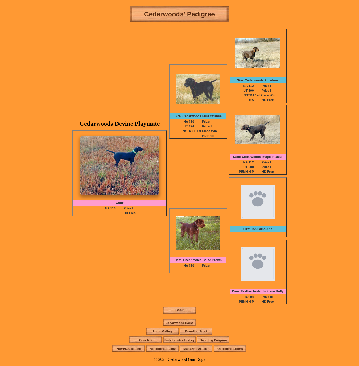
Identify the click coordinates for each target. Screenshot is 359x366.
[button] (119, 165)
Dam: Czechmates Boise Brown (198, 260)
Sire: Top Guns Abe (257, 229)
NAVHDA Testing (129, 349)
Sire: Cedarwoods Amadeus (258, 80)
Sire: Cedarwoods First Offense (198, 116)
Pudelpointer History (179, 340)
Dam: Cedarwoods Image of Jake (257, 157)
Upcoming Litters (230, 349)
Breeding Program (213, 340)
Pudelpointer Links (162, 349)
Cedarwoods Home (180, 323)
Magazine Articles (196, 349)
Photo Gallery (163, 331)
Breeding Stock (196, 331)
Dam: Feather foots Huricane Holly (258, 291)
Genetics (145, 340)
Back (179, 310)
